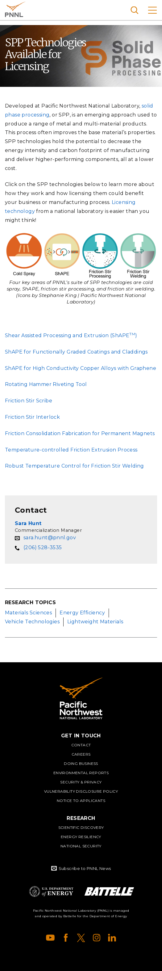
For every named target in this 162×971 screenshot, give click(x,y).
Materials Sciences (28, 613)
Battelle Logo (109, 891)
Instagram (96, 937)
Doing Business (81, 763)
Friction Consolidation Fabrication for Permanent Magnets (80, 433)
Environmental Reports (81, 772)
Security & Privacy (81, 782)
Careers (81, 754)
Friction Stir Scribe (28, 401)
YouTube (50, 937)
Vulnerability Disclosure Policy (81, 791)
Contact (81, 745)
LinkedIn (112, 937)
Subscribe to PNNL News (85, 868)
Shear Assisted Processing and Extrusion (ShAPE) (71, 335)
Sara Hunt (28, 523)
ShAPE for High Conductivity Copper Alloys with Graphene (80, 368)
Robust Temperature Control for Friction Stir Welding (74, 466)
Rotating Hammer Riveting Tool (46, 384)
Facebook (66, 937)
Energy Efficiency (82, 613)
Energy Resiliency (81, 836)
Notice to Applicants (81, 800)
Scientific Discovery (81, 827)
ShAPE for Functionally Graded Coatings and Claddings (76, 352)
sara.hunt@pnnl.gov (49, 538)
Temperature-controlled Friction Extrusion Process (71, 450)
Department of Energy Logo (51, 891)
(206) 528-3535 (42, 547)
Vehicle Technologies (32, 622)
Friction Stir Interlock (32, 417)
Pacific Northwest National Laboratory (15, 9)
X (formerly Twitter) (81, 937)
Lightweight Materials (95, 622)
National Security (81, 846)
